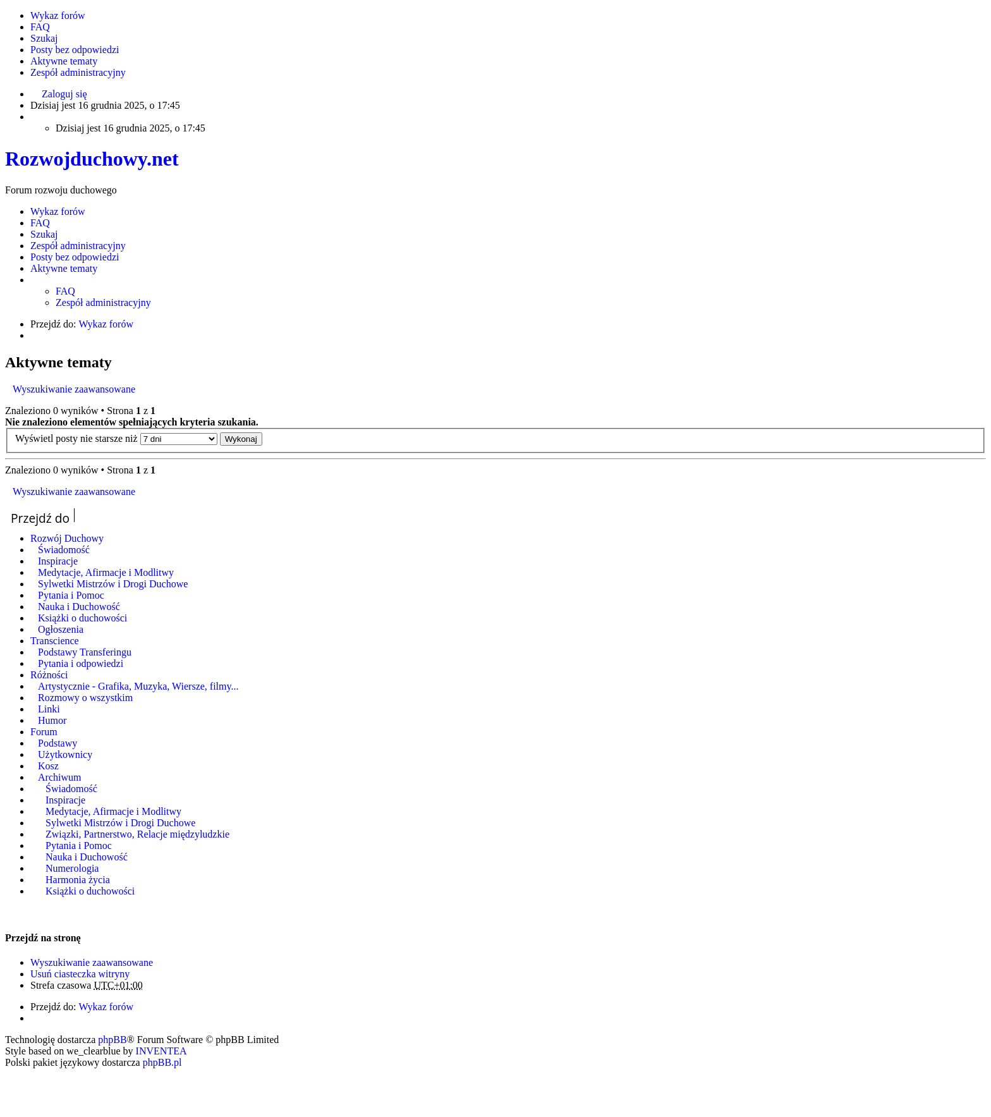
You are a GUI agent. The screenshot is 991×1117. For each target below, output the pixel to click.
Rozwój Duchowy (67, 538)
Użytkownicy (65, 754)
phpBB (112, 1039)
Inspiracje (58, 561)
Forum (44, 731)
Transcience (54, 640)
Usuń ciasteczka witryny (80, 973)
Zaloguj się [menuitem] (64, 94)
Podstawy (57, 743)
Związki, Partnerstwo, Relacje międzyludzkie (137, 834)
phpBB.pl (162, 1062)
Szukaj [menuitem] (44, 38)
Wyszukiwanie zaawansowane (74, 389)
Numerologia (72, 868)
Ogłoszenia (60, 629)
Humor (52, 720)
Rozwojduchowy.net (92, 158)
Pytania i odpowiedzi (80, 663)
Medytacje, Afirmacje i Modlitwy (106, 572)
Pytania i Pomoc (71, 595)
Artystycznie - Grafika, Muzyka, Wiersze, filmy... (138, 686)
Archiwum (59, 777)
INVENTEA (161, 1051)
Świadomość (64, 549)
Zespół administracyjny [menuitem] (78, 72)
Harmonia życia (78, 879)
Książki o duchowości (82, 618)
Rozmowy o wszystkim (85, 697)
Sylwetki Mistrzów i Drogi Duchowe (113, 583)
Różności (49, 674)
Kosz (48, 765)
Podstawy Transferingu (84, 652)
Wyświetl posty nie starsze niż (116, 438)
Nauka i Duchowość (79, 606)
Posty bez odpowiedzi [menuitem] (74, 49)
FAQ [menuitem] (40, 26)
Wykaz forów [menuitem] (57, 15)
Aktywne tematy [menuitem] (63, 61)
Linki (49, 709)
